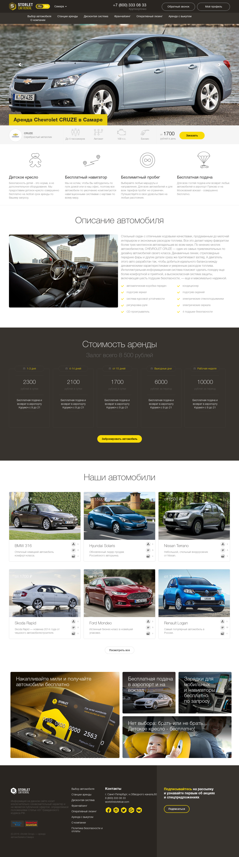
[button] (18, 62)
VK (139, 810)
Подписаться (176, 809)
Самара (60, 6)
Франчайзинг (122, 16)
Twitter (124, 810)
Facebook (108, 810)
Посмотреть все (119, 650)
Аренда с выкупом (180, 16)
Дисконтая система (96, 16)
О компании (37, 20)
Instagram (116, 810)
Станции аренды (67, 16)
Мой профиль (213, 7)
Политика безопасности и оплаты (87, 830)
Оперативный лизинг (149, 16)
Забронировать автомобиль (119, 439)
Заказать (192, 136)
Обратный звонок (178, 7)
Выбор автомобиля (39, 16)
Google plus (131, 810)
